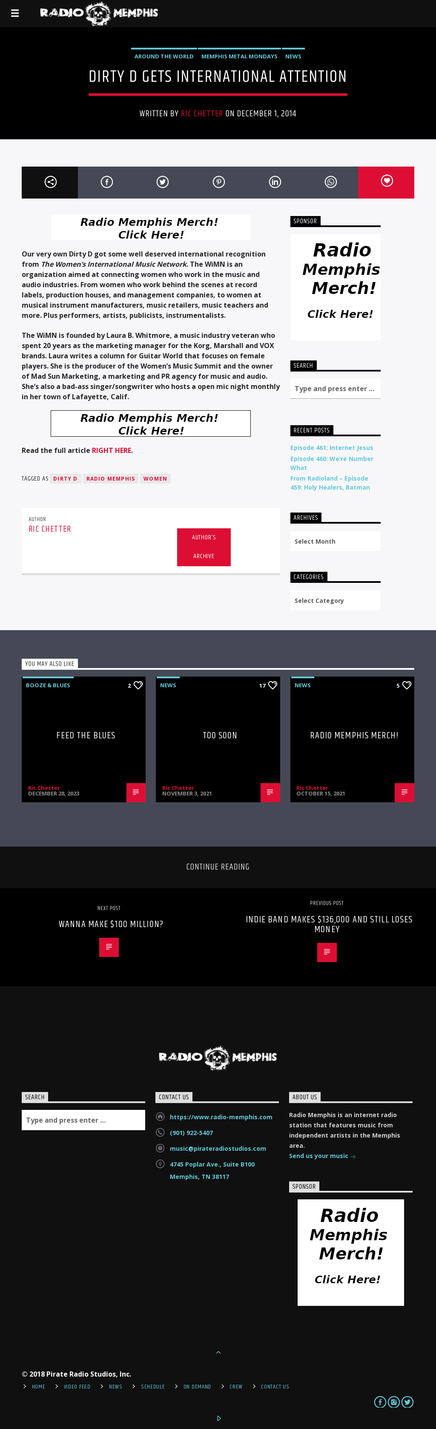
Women (155, 478)
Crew (236, 1387)
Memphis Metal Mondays (239, 56)
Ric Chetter (202, 114)
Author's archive (204, 547)
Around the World (164, 56)
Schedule (153, 1387)
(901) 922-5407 (191, 1133)
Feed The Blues (85, 735)
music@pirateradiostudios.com (218, 1148)
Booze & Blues (48, 685)
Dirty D (65, 478)
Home (39, 1387)
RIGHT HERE (111, 450)
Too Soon (220, 735)
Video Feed (77, 1387)
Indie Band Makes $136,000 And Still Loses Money (329, 924)
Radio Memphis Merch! (354, 735)
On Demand (197, 1387)
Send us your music (322, 1156)
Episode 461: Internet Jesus (331, 448)
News (293, 56)
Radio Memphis (110, 478)
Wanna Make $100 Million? (111, 924)
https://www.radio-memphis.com (221, 1117)
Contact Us (275, 1387)
